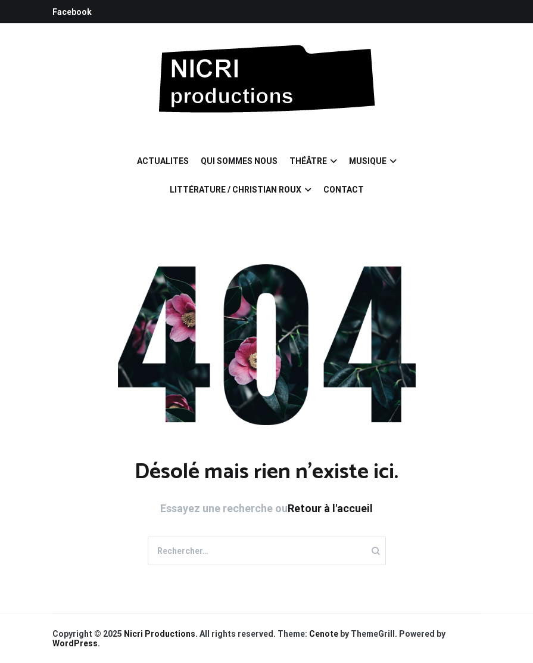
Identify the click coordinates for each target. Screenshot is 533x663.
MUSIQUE (367, 161)
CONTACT (343, 189)
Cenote (323, 634)
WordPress (75, 643)
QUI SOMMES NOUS (239, 161)
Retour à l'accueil (330, 508)
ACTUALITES (163, 161)
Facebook (72, 12)
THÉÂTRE (308, 161)
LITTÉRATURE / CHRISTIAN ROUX (235, 189)
